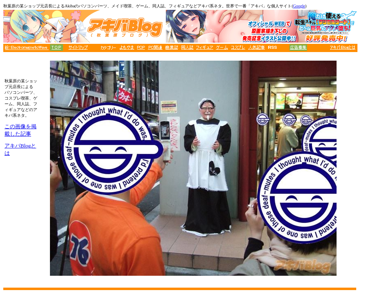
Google (299, 6)
